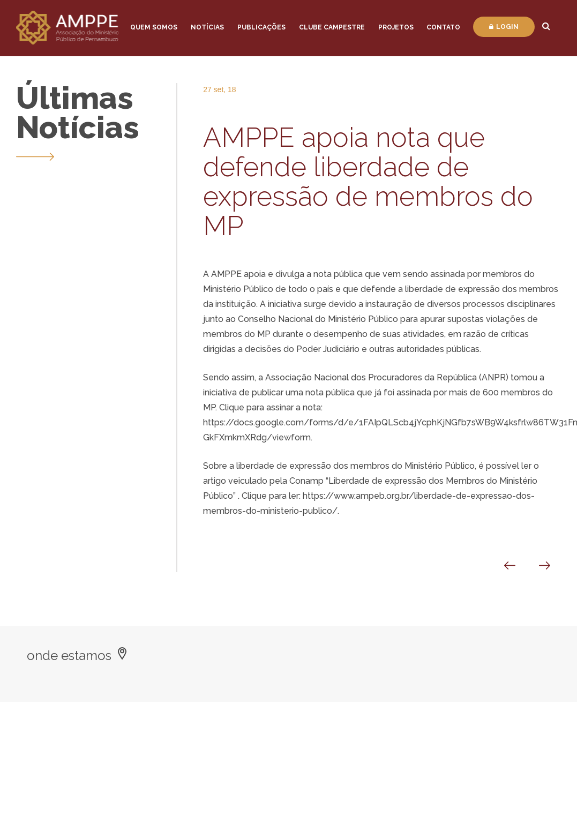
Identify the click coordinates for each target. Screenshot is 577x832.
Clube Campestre (332, 27)
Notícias (207, 27)
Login (504, 27)
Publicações (261, 27)
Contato (443, 27)
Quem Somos (153, 27)
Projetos (396, 27)
